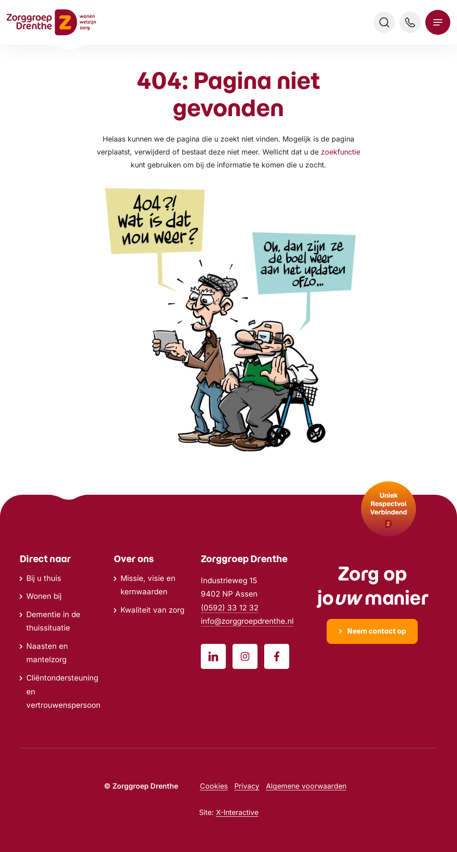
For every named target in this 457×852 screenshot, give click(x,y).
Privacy (246, 785)
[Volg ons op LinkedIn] (213, 656)
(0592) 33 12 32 (229, 607)
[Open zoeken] (384, 22)
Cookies (214, 785)
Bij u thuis (43, 578)
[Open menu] (437, 22)
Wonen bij (44, 596)
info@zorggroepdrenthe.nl (247, 621)
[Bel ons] (410, 22)
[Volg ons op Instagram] (245, 656)
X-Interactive (237, 812)
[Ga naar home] (51, 22)
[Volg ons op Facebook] (276, 656)
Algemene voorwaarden (306, 785)
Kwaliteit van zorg (152, 610)
